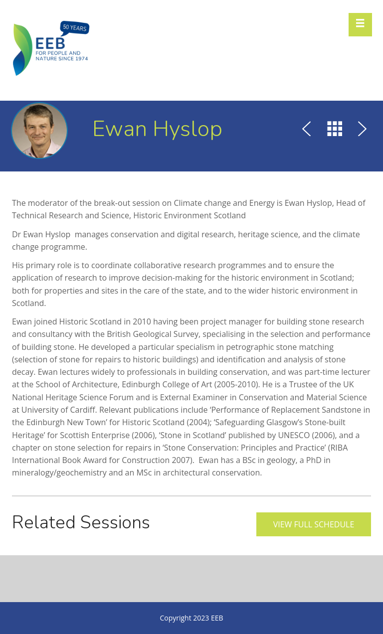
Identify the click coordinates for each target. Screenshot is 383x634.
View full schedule (314, 524)
